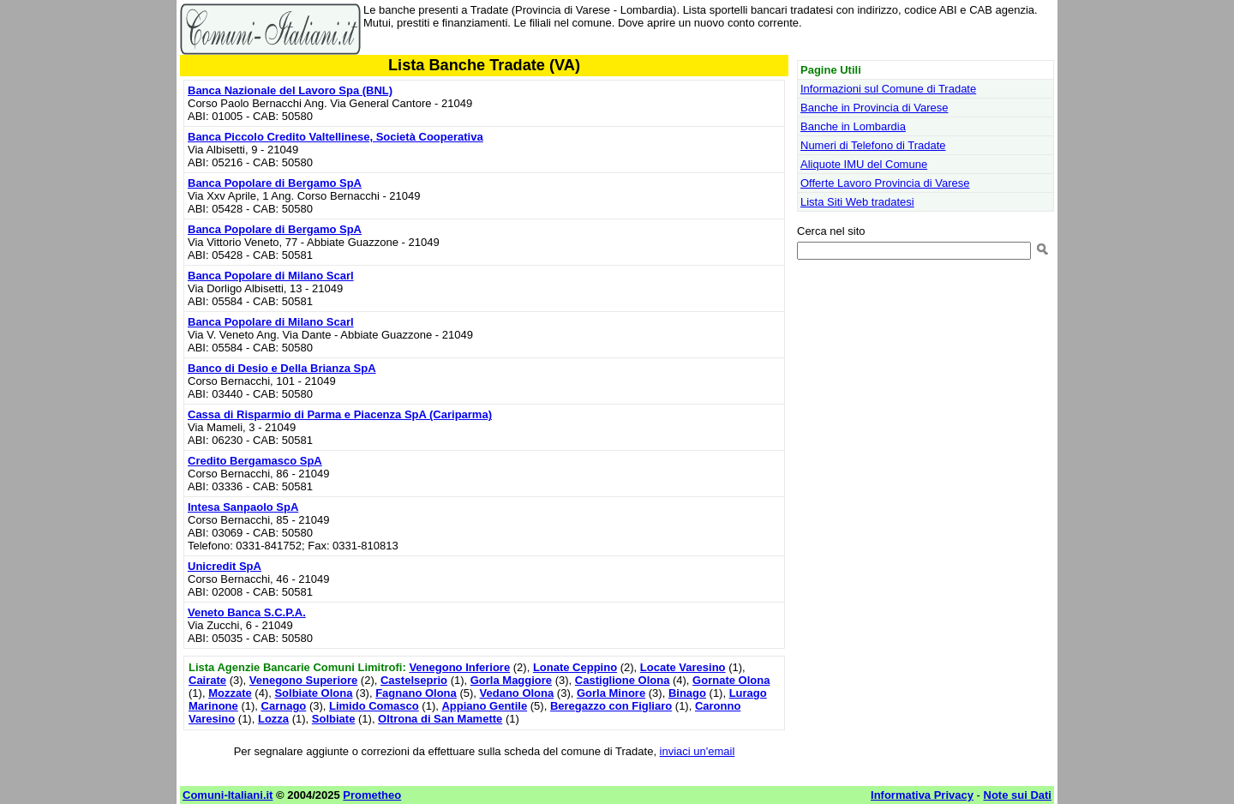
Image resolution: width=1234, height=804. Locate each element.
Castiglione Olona (622, 680)
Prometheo (372, 795)
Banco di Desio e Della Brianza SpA (282, 368)
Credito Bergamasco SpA (255, 460)
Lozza (273, 718)
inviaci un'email (697, 751)
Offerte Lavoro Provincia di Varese (885, 183)
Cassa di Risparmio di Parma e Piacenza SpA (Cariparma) (340, 414)
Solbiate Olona (313, 693)
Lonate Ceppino (575, 667)
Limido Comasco (374, 705)
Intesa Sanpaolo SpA (243, 507)
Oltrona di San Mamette (440, 718)
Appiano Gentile (484, 705)
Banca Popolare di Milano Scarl (271, 275)
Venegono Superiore (303, 680)
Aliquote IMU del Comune (863, 164)
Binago (687, 693)
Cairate (207, 680)
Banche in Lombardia (853, 126)
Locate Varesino (683, 667)
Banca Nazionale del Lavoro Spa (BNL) (290, 90)
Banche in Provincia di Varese (874, 107)
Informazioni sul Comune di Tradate (888, 88)
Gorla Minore (611, 693)
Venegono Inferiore (459, 667)
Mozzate (230, 693)
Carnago (284, 705)
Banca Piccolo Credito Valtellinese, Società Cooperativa (335, 136)
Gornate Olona (731, 680)
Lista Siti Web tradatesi (857, 201)
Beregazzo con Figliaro (611, 705)
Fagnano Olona (416, 693)
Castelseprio (413, 680)
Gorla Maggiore (511, 680)
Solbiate (334, 718)
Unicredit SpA (224, 566)
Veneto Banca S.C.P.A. (247, 612)
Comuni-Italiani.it (228, 795)
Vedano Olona (517, 693)
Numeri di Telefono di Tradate (873, 145)
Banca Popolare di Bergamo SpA (275, 183)
